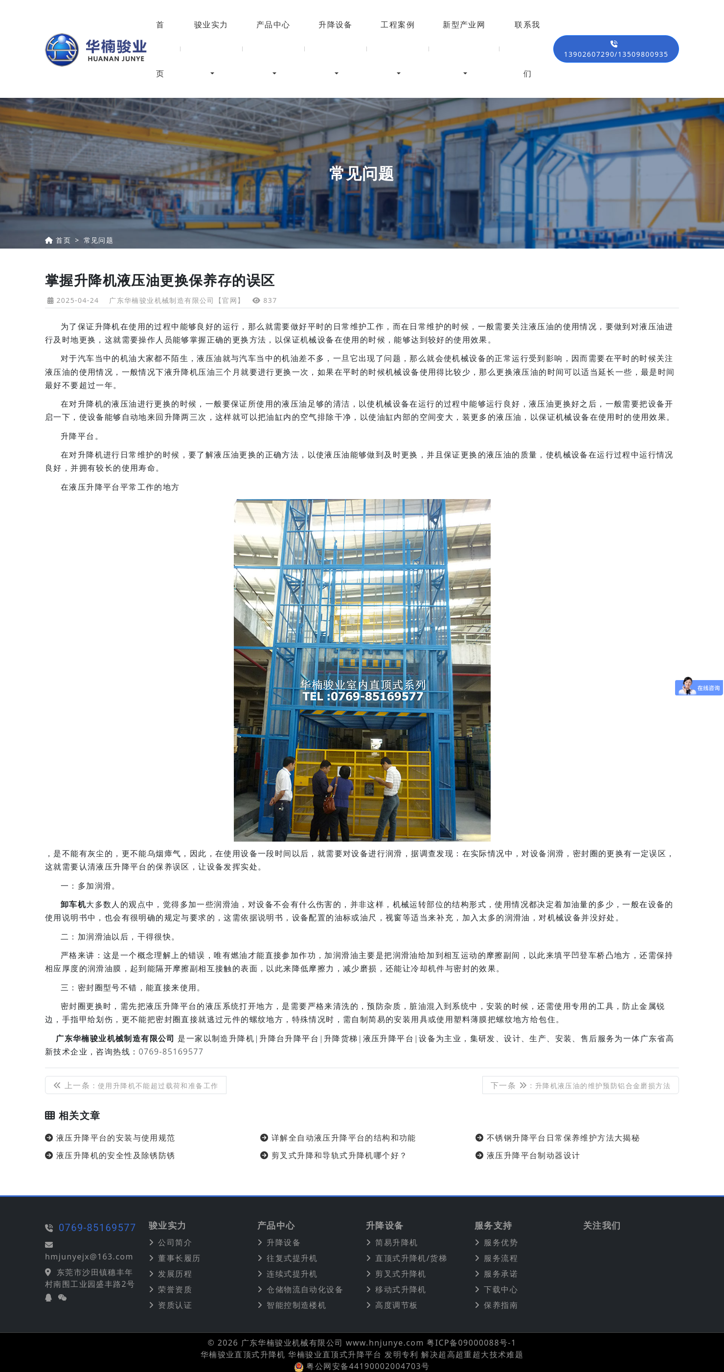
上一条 (135, 1085)
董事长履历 (179, 1258)
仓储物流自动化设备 (305, 1289)
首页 (160, 49)
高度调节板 (396, 1305)
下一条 (581, 1085)
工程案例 (398, 24)
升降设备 (335, 24)
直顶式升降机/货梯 (411, 1258)
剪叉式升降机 (400, 1273)
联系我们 (527, 49)
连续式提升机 (292, 1273)
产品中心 (273, 24)
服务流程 (501, 1258)
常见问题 (99, 240)
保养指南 (501, 1305)
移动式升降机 (400, 1289)
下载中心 (501, 1289)
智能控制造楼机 (296, 1305)
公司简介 (175, 1242)
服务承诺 (501, 1273)
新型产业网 (464, 24)
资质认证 (175, 1305)
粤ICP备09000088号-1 (471, 1342)
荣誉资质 (175, 1289)
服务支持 (494, 1225)
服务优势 (501, 1242)
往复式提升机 (292, 1258)
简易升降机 (396, 1242)
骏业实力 (211, 24)
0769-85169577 (70, 1228)
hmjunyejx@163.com (62, 1256)
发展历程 (175, 1273)
